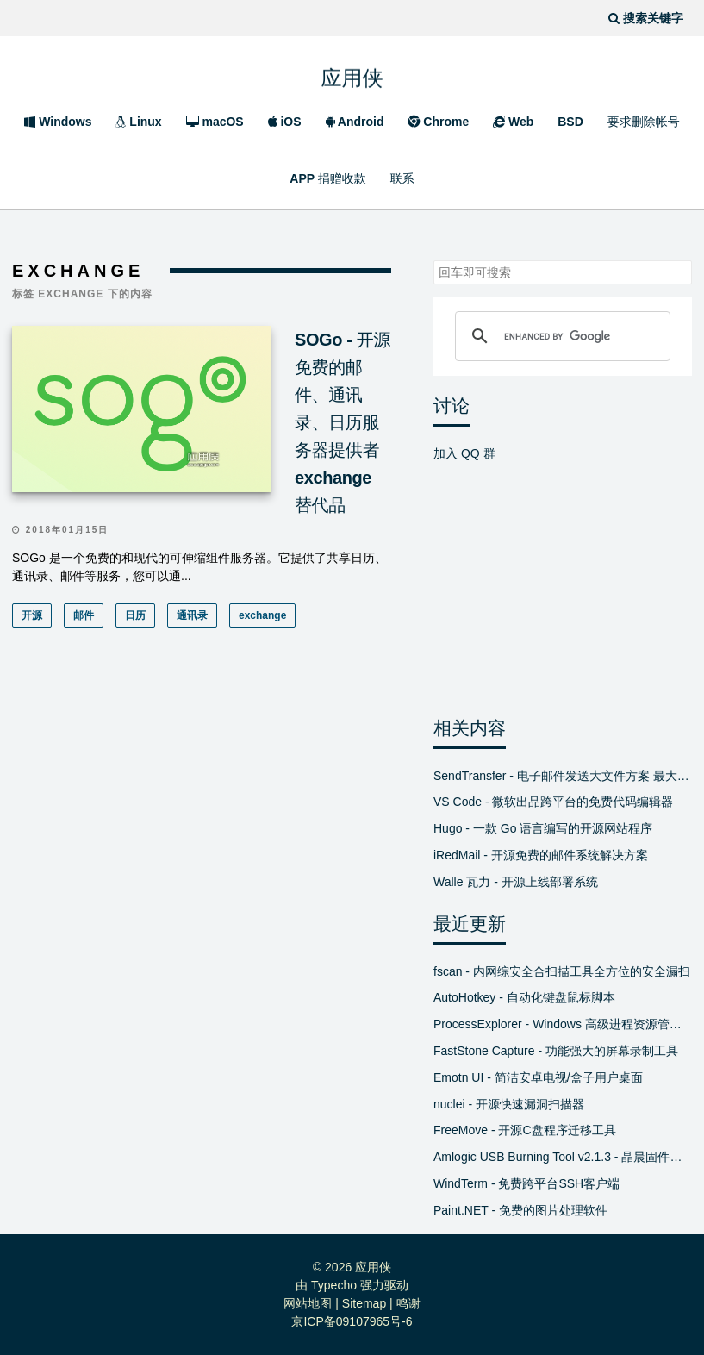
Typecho (334, 1285)
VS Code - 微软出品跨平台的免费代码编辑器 (553, 802)
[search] (560, 336)
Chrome (438, 121)
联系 (402, 178)
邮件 (83, 615)
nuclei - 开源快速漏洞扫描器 (508, 1104)
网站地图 (307, 1303)
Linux (138, 121)
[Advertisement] (201, 815)
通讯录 (192, 615)
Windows (57, 121)
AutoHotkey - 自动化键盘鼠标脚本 (524, 997)
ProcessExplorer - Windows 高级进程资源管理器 (562, 1024)
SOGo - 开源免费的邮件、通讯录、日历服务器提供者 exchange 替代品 (342, 422)
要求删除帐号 (643, 121)
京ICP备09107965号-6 (351, 1321)
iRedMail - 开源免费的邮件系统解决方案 (540, 855)
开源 (32, 615)
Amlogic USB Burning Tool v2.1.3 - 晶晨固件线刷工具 (562, 1157)
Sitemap (364, 1303)
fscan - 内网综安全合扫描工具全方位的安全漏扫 (561, 971)
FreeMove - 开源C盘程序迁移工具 (524, 1130)
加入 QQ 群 (464, 453)
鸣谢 (408, 1303)
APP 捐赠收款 (327, 178)
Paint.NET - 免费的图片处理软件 (520, 1210)
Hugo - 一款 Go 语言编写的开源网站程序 (542, 828)
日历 (135, 615)
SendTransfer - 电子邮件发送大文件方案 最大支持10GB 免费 (562, 776)
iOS (285, 121)
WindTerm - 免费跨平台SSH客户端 (526, 1183)
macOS (215, 121)
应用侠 (352, 72)
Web (513, 121)
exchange (262, 615)
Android (355, 121)
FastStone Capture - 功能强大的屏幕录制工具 (555, 1051)
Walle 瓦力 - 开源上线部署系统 (515, 882)
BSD (570, 121)
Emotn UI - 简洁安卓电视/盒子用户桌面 (538, 1077)
